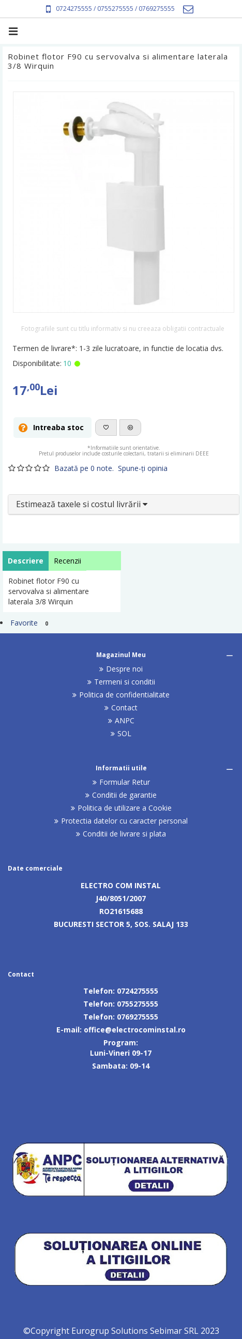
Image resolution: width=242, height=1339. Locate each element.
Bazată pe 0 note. (84, 468)
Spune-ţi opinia (143, 468)
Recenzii (67, 561)
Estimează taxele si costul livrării (81, 504)
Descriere (25, 561)
